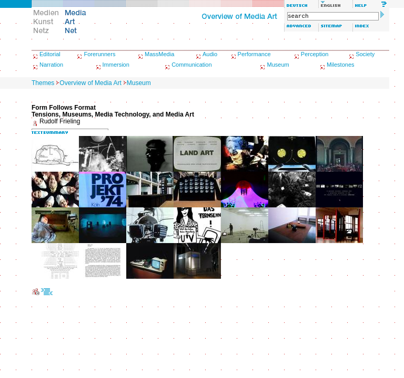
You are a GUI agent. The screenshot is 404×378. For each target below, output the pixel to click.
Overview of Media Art (90, 83)
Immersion (116, 64)
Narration (51, 64)
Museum (278, 64)
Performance (254, 54)
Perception (315, 54)
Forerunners (99, 54)
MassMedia (159, 54)
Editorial (49, 54)
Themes (43, 83)
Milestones (341, 64)
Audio (210, 54)
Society (365, 54)
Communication (191, 64)
